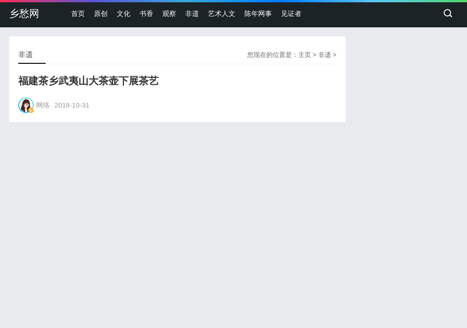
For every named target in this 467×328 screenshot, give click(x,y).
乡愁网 (24, 13)
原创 (101, 13)
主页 (304, 54)
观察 (169, 13)
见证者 (291, 13)
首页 (78, 13)
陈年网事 (258, 13)
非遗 (192, 13)
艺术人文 (221, 13)
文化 (123, 13)
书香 (146, 13)
